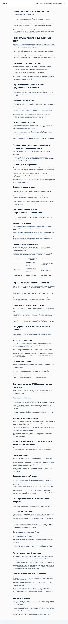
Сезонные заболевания (57, 3)
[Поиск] (64, 3)
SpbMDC (6, 3)
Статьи (41, 3)
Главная (37, 3)
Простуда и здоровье (48, 3)
